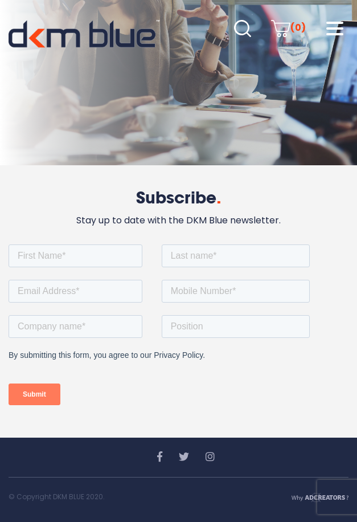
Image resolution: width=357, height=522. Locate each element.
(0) (288, 27)
